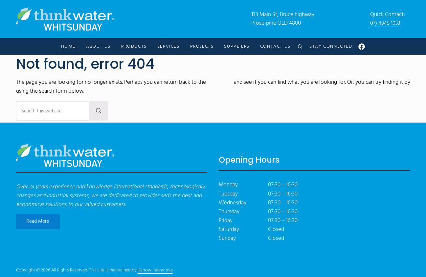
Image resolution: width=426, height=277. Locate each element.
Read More (38, 221)
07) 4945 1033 (385, 24)
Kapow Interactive (155, 270)
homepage (220, 84)
